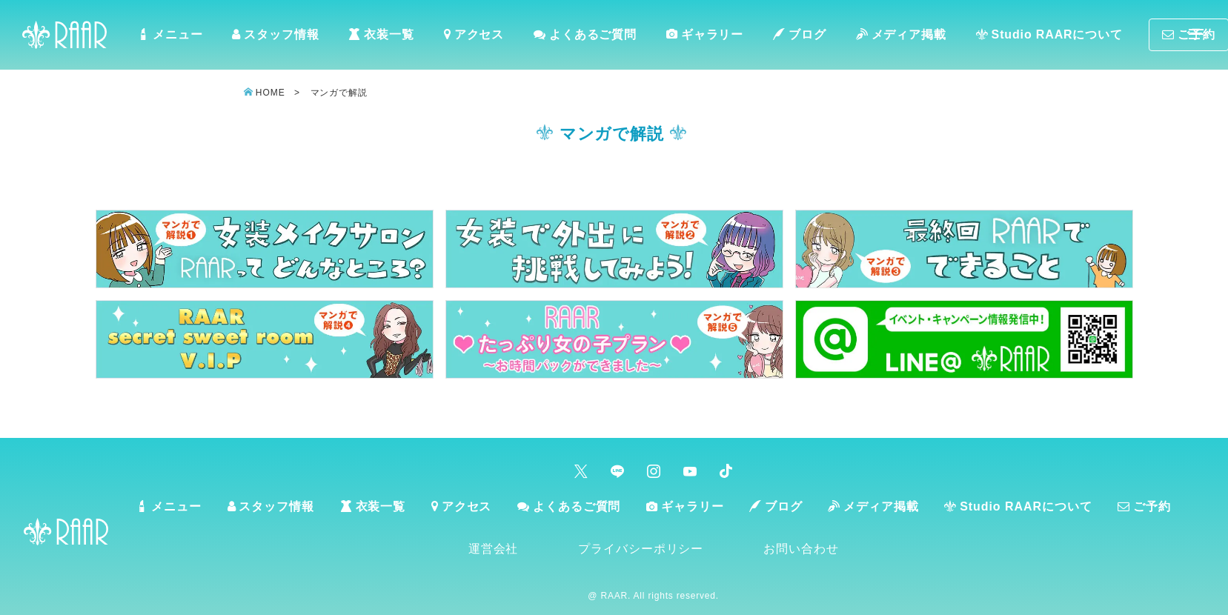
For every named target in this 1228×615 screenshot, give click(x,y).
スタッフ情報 (293, 37)
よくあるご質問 (602, 37)
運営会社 (520, 554)
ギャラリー (721, 36)
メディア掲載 (917, 37)
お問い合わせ (828, 554)
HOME (270, 97)
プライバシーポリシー (668, 554)
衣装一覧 (399, 37)
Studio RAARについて (1065, 37)
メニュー (188, 37)
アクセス (492, 37)
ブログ (816, 37)
